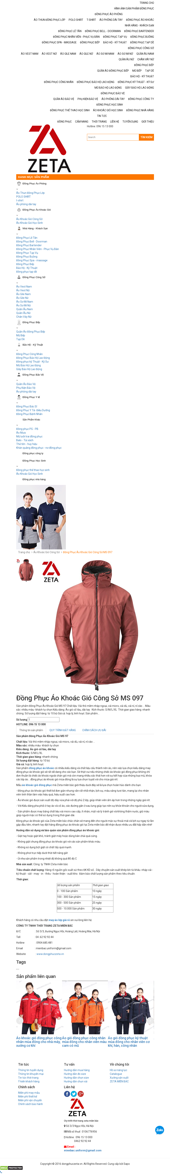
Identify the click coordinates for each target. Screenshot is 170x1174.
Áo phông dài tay (26, 204)
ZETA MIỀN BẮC (119, 1081)
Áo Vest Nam (24, 286)
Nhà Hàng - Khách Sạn (35, 228)
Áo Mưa (21, 432)
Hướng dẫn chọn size (76, 1077)
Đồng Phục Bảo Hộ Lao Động (33, 357)
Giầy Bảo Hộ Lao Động (29, 369)
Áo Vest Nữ (23, 290)
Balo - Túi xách (24, 440)
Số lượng (21, 719)
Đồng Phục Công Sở (34, 277)
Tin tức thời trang (28, 1077)
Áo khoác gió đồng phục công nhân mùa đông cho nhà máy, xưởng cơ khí (39, 1041)
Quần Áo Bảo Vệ (25, 384)
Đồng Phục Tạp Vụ (27, 252)
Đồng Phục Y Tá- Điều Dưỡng (33, 410)
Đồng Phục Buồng (26, 256)
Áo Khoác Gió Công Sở (29, 219)
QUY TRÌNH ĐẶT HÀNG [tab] (62, 730)
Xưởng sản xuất (119, 1077)
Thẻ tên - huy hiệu (26, 444)
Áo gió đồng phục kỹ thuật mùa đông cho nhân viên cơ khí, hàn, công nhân (129, 1041)
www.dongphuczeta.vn (50, 953)
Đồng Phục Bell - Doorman (31, 241)
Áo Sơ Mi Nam (24, 301)
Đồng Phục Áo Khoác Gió (37, 209)
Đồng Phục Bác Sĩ (26, 406)
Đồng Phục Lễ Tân (26, 237)
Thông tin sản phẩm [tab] (31, 730)
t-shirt (19, 200)
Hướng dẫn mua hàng (77, 1070)
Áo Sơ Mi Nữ (23, 305)
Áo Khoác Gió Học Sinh (29, 222)
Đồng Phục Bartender (29, 245)
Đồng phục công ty (33, 453)
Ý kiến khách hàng (28, 1081)
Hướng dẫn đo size (75, 1073)
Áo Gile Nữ (22, 297)
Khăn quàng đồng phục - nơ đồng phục (39, 447)
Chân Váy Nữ (24, 316)
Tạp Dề (20, 339)
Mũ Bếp (20, 335)
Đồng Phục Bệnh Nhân (29, 414)
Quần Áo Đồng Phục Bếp (30, 331)
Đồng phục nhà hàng (34, 479)
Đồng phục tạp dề (26, 271)
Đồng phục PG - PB (27, 428)
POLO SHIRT (23, 196)
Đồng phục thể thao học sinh (33, 470)
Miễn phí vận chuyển (30, 1100)
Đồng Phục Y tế (31, 397)
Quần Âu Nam (24, 309)
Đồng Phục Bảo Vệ (33, 374)
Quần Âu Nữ (23, 312)
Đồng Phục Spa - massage (32, 260)
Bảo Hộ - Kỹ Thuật (26, 267)
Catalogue (116, 1073)
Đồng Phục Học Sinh (34, 460)
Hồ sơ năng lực (118, 1070)
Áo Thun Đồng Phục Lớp (30, 192)
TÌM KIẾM (146, 137)
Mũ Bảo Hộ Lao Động (28, 365)
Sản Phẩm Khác (31, 419)
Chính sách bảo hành (30, 1104)
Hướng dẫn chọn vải (75, 1081)
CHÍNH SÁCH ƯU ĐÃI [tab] (94, 730)
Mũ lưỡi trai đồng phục (29, 436)
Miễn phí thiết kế (27, 1096)
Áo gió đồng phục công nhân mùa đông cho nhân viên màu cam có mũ (84, 1041)
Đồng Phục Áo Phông (35, 183)
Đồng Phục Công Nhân (29, 354)
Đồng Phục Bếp (25, 264)
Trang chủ (24, 552)
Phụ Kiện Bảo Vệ (25, 387)
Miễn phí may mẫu (29, 1092)
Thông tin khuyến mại (31, 1073)
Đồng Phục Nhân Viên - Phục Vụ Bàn (37, 249)
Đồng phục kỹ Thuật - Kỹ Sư (32, 361)
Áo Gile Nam (23, 294)
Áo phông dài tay (26, 391)
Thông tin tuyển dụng (30, 1070)
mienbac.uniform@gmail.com (83, 1150)
